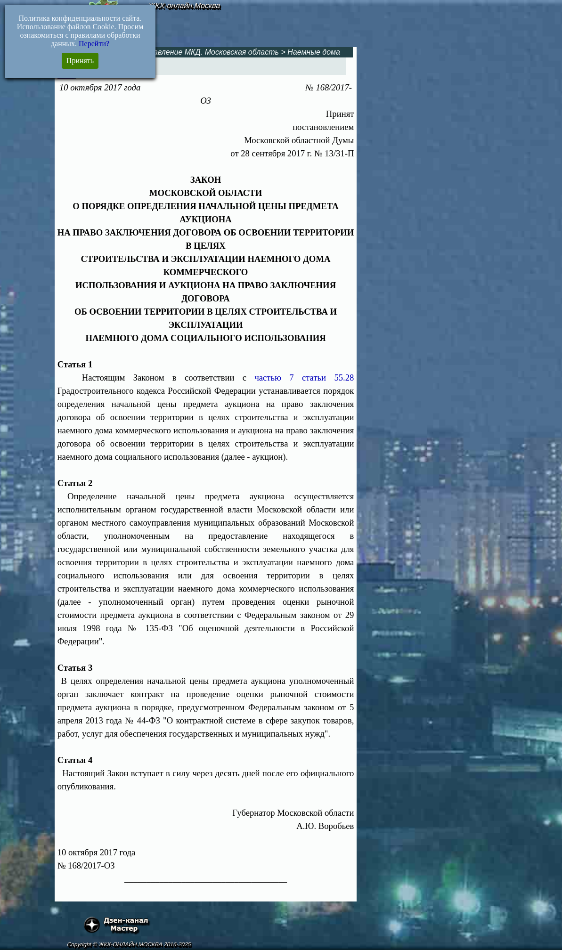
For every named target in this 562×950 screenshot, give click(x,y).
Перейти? (94, 44)
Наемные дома (313, 52)
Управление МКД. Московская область (209, 52)
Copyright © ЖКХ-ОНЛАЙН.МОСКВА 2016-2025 (129, 944)
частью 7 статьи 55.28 (304, 377)
